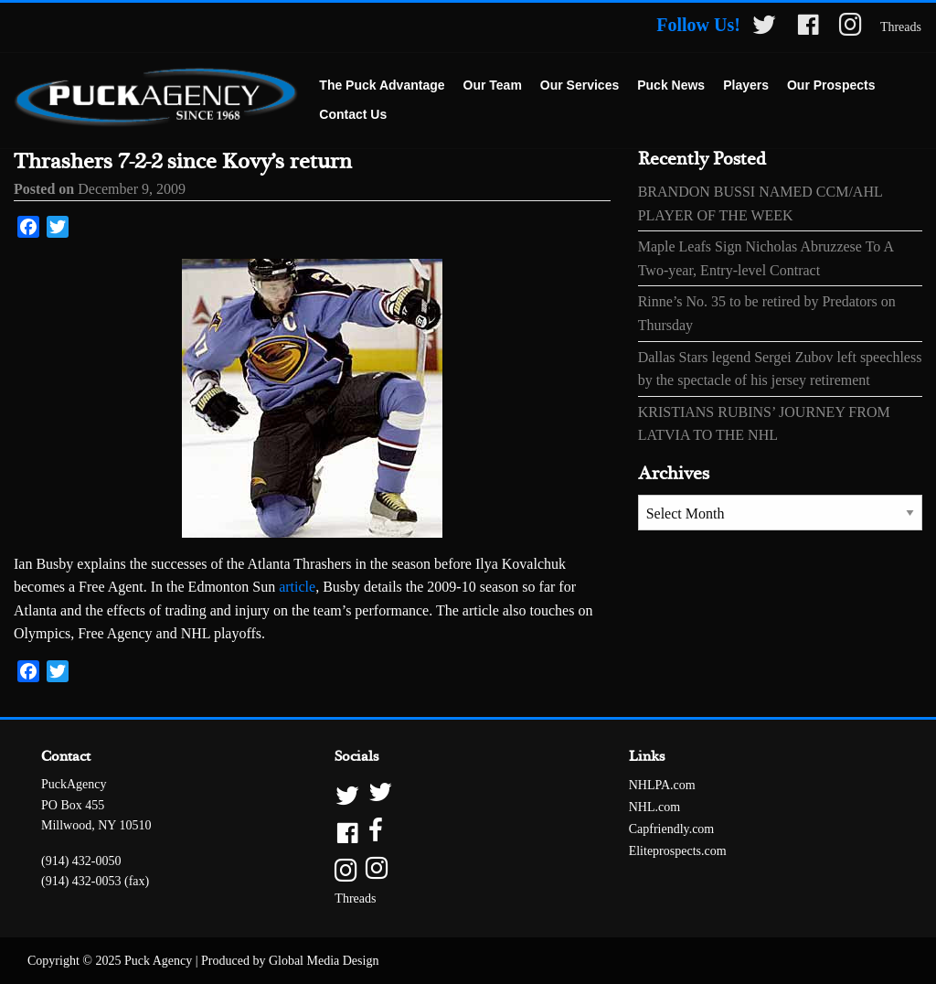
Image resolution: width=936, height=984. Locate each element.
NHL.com (654, 807)
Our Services (579, 85)
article (297, 586)
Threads (900, 27)
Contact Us (353, 114)
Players (746, 85)
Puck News (671, 85)
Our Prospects (831, 85)
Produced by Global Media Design (289, 961)
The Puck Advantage (381, 85)
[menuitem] (382, 86)
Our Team (492, 85)
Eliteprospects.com (678, 851)
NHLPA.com (662, 785)
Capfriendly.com (672, 829)
